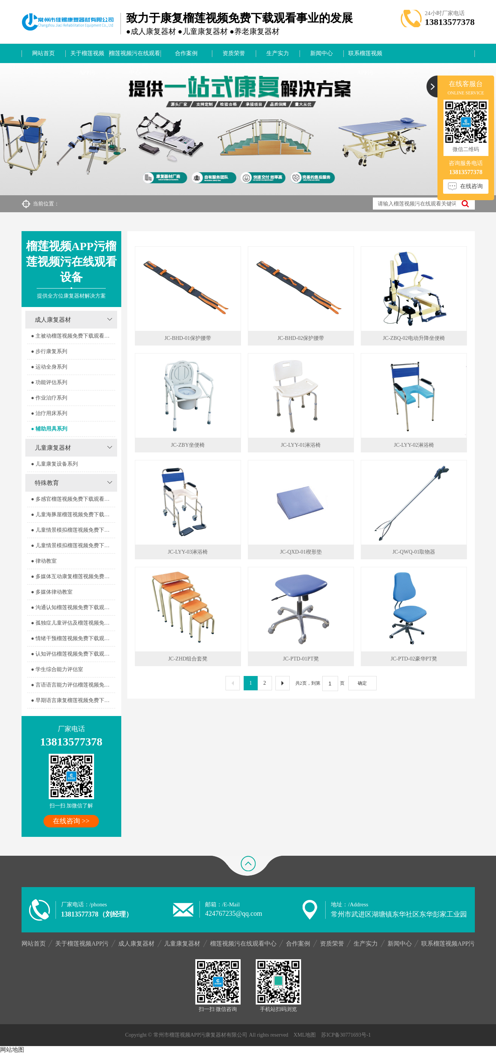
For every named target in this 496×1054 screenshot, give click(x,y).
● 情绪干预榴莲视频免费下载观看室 (73, 638)
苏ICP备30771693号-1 (346, 1035)
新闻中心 (321, 53)
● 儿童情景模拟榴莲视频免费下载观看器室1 (73, 530)
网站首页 (43, 53)
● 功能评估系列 (49, 382)
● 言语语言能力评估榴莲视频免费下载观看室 (73, 685)
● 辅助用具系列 (49, 429)
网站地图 (12, 1049)
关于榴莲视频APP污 (87, 56)
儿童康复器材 (53, 447)
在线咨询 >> (71, 821)
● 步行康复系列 (49, 351)
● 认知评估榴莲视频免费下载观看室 (73, 654)
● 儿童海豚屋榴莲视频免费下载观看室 (73, 514)
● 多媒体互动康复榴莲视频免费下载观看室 (73, 576)
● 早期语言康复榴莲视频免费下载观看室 (73, 700)
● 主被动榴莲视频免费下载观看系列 (73, 336)
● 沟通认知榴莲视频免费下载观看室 (73, 607)
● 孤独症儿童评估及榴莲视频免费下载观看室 (73, 623)
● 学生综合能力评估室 (57, 669)
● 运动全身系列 (49, 367)
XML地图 (305, 1035)
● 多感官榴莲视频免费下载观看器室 (73, 499)
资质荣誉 (234, 53)
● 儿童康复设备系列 (54, 464)
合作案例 (186, 53)
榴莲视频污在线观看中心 (134, 56)
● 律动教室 (44, 561)
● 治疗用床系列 (49, 413)
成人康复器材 (53, 319)
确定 (362, 683)
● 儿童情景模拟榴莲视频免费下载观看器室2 (73, 545)
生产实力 (277, 53)
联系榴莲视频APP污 (365, 56)
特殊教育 (47, 483)
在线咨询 (471, 186)
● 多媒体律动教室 (52, 592)
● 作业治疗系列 (49, 398)
